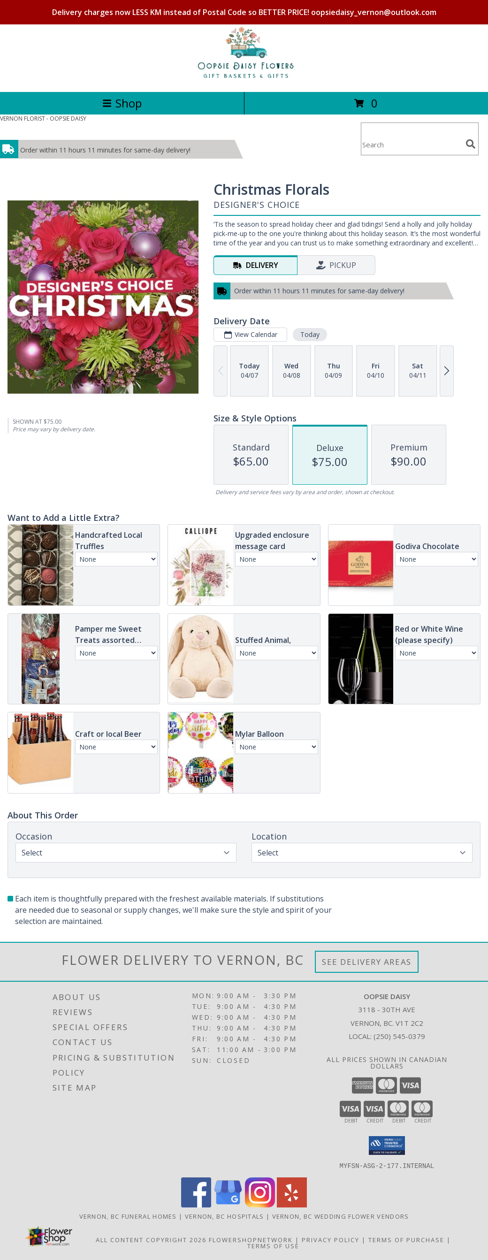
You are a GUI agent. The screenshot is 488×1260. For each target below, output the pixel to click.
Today (310, 334)
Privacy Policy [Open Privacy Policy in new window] (330, 1239)
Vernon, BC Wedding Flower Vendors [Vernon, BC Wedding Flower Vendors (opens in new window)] (340, 1216)
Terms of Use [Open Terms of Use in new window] (273, 1245)
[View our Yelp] (292, 1204)
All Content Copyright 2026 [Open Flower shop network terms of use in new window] (151, 1239)
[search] (470, 144)
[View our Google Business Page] (228, 1204)
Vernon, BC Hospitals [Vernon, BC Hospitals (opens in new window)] (224, 1216)
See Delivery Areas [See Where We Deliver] (367, 961)
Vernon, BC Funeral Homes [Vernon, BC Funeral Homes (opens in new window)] (128, 1216)
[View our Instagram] (260, 1204)
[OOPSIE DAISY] (244, 78)
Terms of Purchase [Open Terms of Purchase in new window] (406, 1239)
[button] (387, 1145)
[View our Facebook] (196, 1204)
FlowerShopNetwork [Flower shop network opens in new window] (251, 1239)
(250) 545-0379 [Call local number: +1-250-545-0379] (399, 1036)
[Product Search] (411, 145)
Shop (122, 103)
